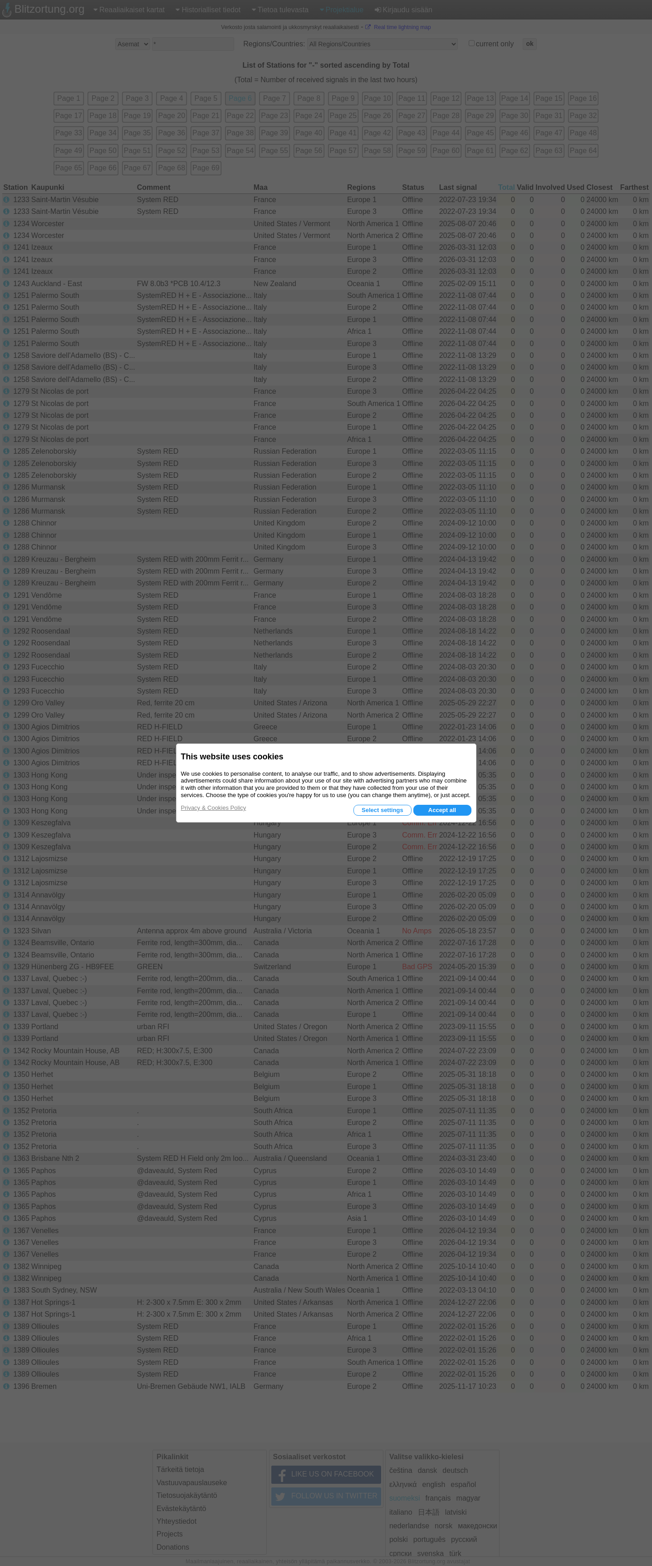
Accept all (442, 810)
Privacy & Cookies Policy (213, 807)
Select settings (382, 810)
